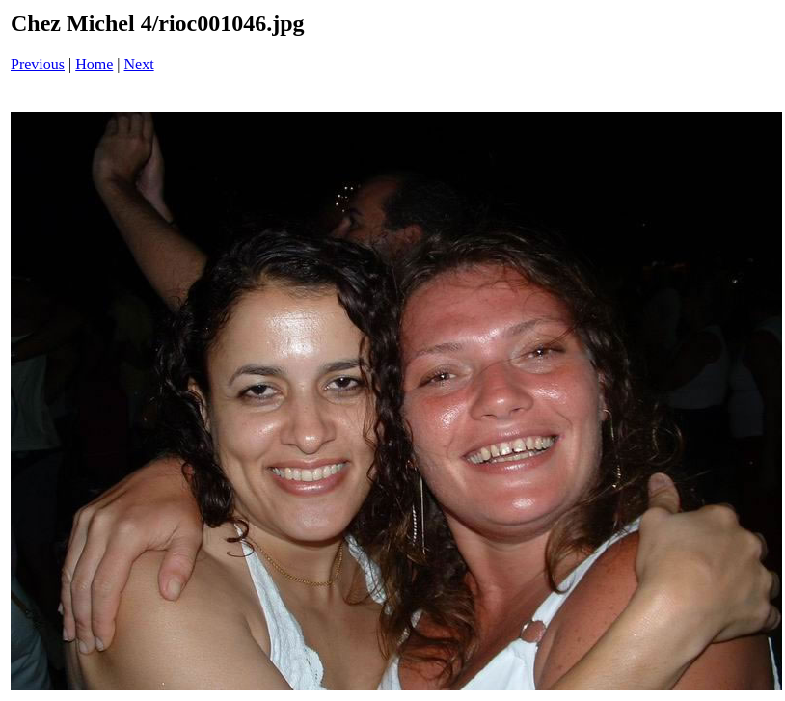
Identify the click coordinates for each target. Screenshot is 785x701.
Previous (38, 64)
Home (94, 64)
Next (139, 64)
